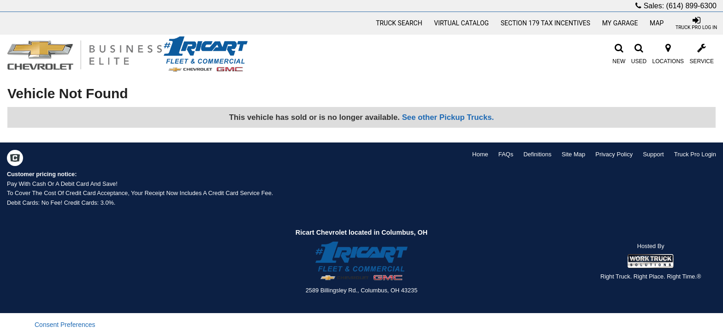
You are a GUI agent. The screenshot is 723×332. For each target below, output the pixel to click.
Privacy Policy (614, 154)
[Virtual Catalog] (461, 23)
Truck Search (399, 23)
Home (480, 154)
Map (657, 23)
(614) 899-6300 (691, 6)
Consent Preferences (65, 324)
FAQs (506, 154)
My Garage (620, 23)
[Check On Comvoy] (15, 159)
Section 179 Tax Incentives (545, 23)
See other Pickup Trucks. (448, 117)
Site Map (573, 154)
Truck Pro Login (695, 154)
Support (653, 154)
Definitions (537, 154)
